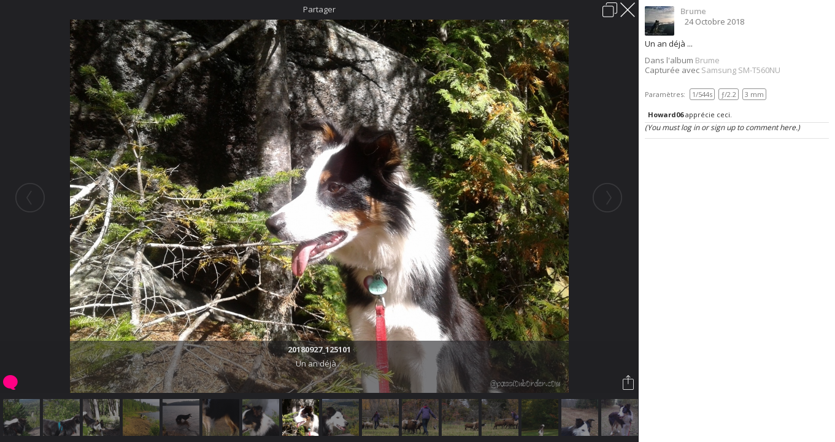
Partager (319, 9)
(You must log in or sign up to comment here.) (722, 127)
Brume (693, 11)
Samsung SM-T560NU (740, 70)
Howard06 (665, 114)
